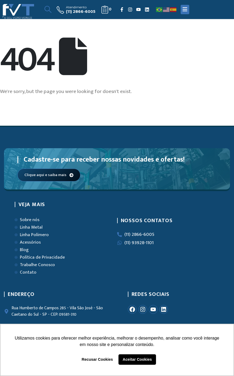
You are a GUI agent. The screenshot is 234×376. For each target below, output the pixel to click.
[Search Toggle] (48, 9)
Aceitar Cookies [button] (137, 359)
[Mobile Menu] (185, 9)
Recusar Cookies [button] (97, 359)
